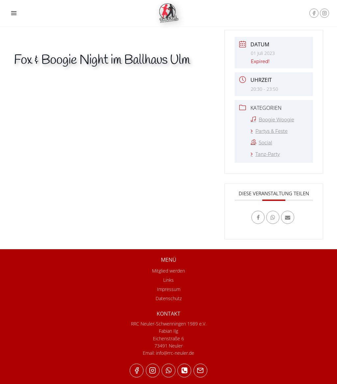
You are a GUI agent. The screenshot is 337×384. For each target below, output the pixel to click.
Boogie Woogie (272, 120)
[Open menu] (14, 13)
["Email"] (200, 370)
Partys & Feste (269, 131)
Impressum (168, 289)
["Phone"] (184, 370)
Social (261, 143)
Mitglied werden (168, 271)
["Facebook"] (314, 13)
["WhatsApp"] (168, 370)
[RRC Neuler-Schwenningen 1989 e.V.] (168, 13)
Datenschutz (169, 298)
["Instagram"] (324, 13)
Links (168, 280)
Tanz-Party (265, 154)
